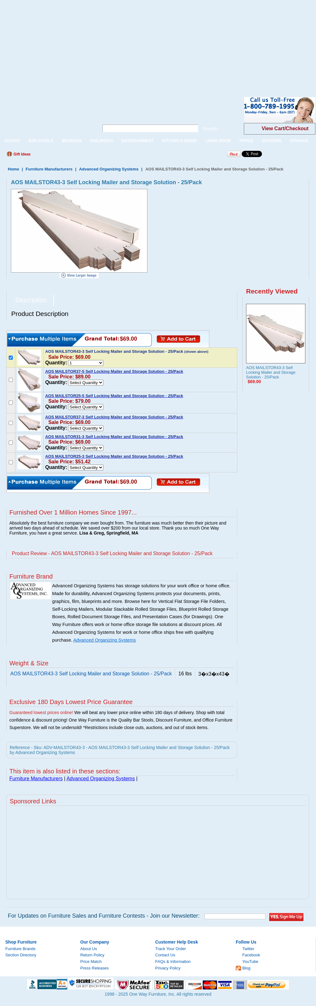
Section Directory (20, 955)
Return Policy (92, 955)
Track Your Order (170, 948)
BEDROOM (71, 141)
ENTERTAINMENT (138, 141)
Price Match (91, 961)
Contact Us (165, 955)
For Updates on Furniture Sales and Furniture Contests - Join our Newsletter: (104, 916)
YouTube (250, 961)
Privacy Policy (167, 968)
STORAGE (299, 141)
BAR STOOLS (41, 141)
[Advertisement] (97, 43)
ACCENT (12, 141)
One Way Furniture (46, 115)
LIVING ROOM (218, 141)
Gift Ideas (21, 154)
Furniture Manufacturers (49, 169)
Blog (246, 968)
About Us (88, 948)
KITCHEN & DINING (179, 141)
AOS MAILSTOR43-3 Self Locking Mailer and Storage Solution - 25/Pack (270, 372)
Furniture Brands (20, 948)
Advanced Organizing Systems (109, 169)
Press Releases (94, 968)
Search (210, 128)
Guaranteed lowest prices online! (41, 712)
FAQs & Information (172, 961)
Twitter (248, 948)
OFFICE (246, 141)
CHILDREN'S (101, 141)
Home (13, 169)
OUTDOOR (271, 141)
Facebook (251, 955)
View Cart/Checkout (285, 128)
